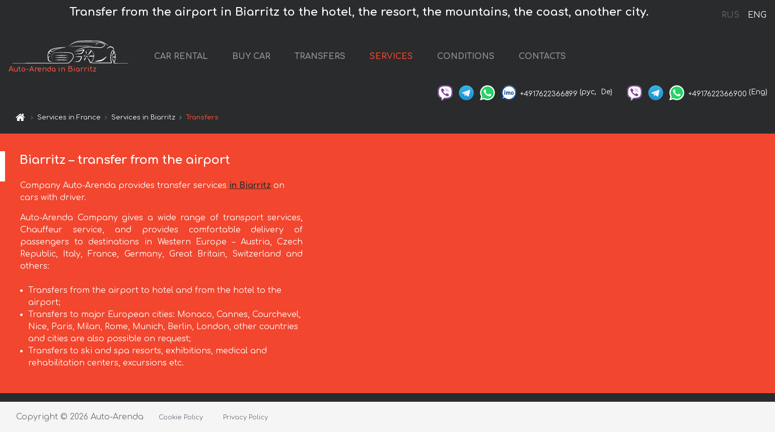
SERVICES (391, 56)
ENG (757, 15)
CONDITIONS (466, 56)
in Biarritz (250, 185)
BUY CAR (251, 56)
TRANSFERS (320, 56)
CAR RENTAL (181, 56)
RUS (730, 15)
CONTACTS (542, 56)
